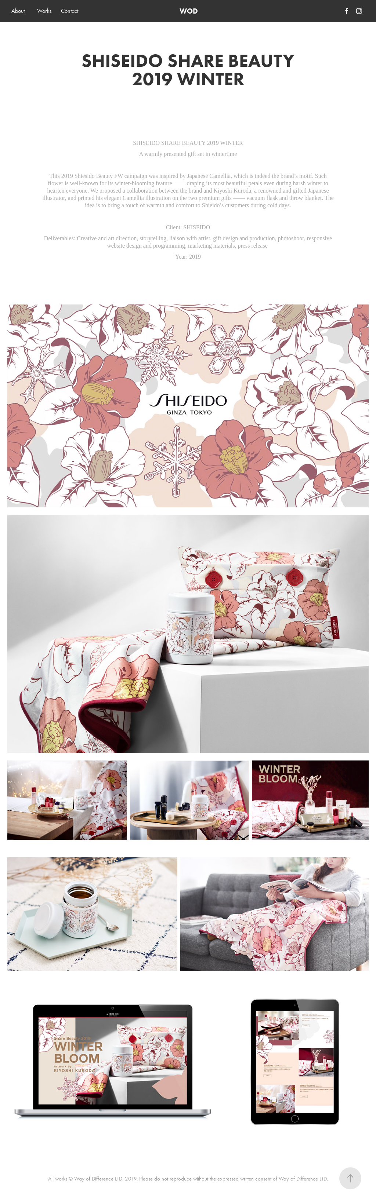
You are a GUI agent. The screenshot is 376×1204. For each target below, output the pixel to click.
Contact (69, 10)
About (18, 10)
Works (44, 10)
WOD (189, 11)
